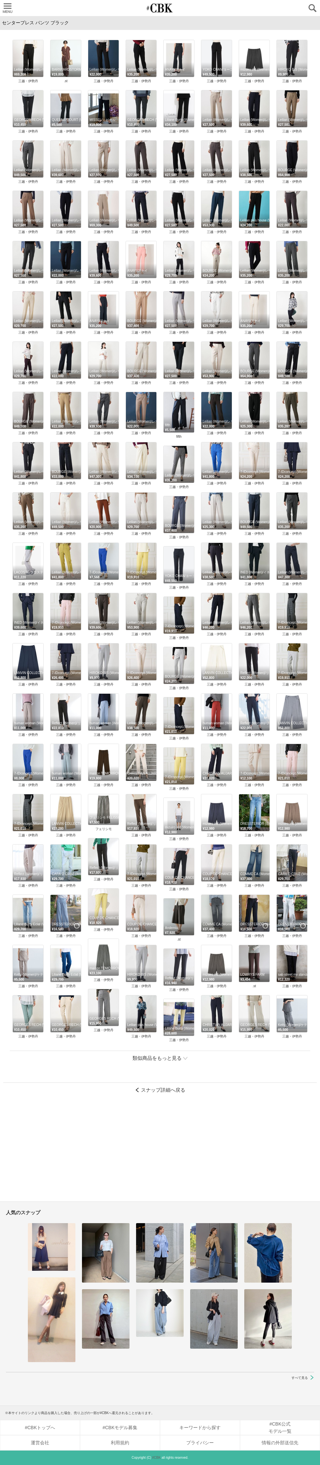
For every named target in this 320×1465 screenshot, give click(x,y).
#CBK (156, 1457)
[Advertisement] (160, 1151)
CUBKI (160, 8)
